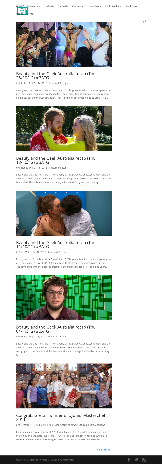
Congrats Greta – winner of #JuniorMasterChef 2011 (60, 417)
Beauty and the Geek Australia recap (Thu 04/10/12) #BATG (56, 329)
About (19, 14)
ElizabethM (25, 83)
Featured (54, 83)
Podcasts (49, 6)
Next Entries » (104, 449)
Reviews (76, 6)
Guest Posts (94, 6)
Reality (91, 424)
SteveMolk (24, 252)
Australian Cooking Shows (62, 424)
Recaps (64, 83)
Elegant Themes (38, 459)
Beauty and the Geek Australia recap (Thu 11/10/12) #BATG (56, 244)
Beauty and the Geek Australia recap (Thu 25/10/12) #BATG (56, 76)
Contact (31, 14)
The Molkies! (33, 6)
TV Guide (63, 6)
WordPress (69, 459)
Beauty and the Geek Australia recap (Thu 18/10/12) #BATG (56, 160)
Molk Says (131, 6)
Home (19, 6)
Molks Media (112, 6)
